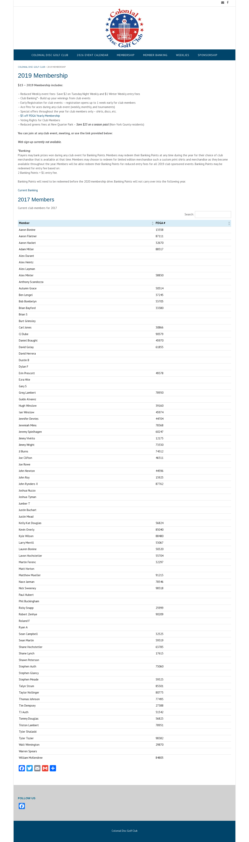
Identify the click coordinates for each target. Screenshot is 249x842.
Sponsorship (207, 55)
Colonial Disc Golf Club (50, 55)
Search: (189, 214)
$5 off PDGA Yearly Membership (40, 116)
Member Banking (155, 55)
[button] (152, 223)
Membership (126, 55)
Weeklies (182, 55)
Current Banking (28, 190)
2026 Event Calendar (92, 55)
